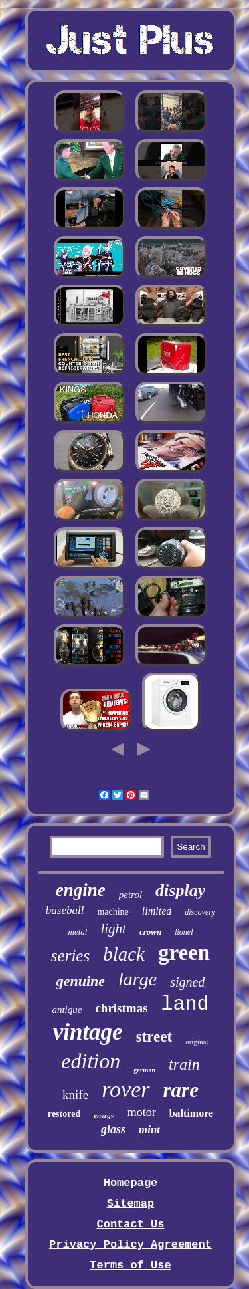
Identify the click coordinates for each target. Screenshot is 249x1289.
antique (67, 1009)
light (113, 929)
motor (141, 1112)
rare (181, 1090)
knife (75, 1095)
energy (104, 1115)
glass (113, 1129)
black (124, 954)
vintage (88, 1032)
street (154, 1036)
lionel (184, 932)
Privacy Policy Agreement (130, 1244)
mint (149, 1129)
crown (150, 932)
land (185, 1004)
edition (90, 1061)
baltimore (191, 1113)
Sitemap (130, 1203)
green (184, 953)
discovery (200, 912)
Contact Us (130, 1224)
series (70, 956)
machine (112, 912)
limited (156, 911)
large (137, 979)
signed (187, 982)
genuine (80, 981)
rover (125, 1089)
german (144, 1070)
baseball (65, 910)
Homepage (131, 1183)
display (180, 890)
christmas (121, 1008)
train (184, 1064)
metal (78, 932)
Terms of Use (130, 1265)
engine (81, 890)
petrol (130, 894)
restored (64, 1114)
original (196, 1042)
